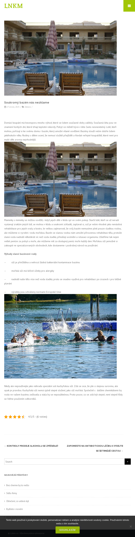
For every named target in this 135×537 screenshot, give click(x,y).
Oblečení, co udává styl (17, 501)
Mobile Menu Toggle (129, 6)
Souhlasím (67, 530)
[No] (130, 526)
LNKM (13, 6)
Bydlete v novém (14, 509)
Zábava (28, 106)
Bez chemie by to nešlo (17, 485)
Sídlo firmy (11, 493)
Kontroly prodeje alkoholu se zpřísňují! (31, 446)
